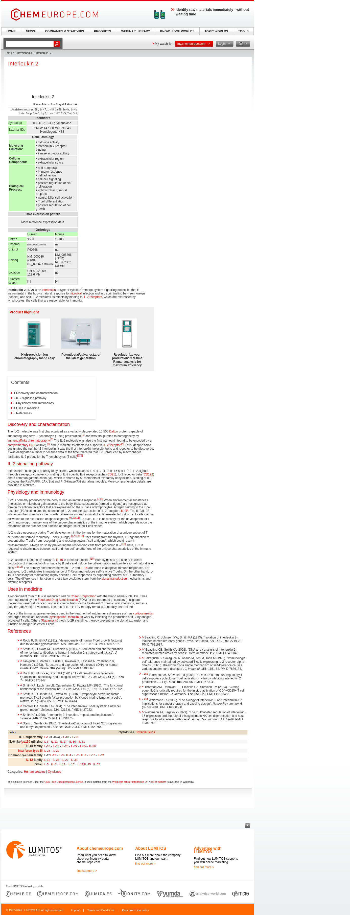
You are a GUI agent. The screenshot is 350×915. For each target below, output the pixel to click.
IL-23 (56, 759)
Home (8, 52)
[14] (82, 536)
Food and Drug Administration (58, 600)
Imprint (75, 910)
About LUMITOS (150, 848)
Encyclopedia (23, 52)
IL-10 (46, 746)
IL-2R (124, 511)
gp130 (25, 741)
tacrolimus (75, 617)
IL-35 (74, 759)
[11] (78, 517)
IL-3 (61, 755)
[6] (81, 455)
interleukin (49, 290)
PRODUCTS (102, 31)
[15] (92, 558)
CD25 (111, 474)
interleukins (145, 732)
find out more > (87, 871)
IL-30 (72, 741)
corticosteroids (143, 613)
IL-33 (75, 737)
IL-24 (83, 746)
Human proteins (34, 771)
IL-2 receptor (111, 445)
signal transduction (114, 578)
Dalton (113, 431)
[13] (77, 536)
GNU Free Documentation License (63, 782)
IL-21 (101, 755)
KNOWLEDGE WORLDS (177, 31)
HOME (11, 31)
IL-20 (65, 746)
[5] (78, 455)
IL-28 (46, 750)
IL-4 (68, 755)
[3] (48, 444)
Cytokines (54, 771)
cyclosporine (58, 617)
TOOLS (243, 31)
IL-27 (63, 741)
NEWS (30, 31)
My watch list (163, 43)
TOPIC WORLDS (216, 31)
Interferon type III (30, 750)
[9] (69, 517)
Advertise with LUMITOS (207, 850)
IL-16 (71, 764)
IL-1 (46, 737)
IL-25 (87, 764)
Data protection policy (135, 910)
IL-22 (74, 746)
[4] (122, 444)
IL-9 (83, 755)
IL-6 (46, 741)
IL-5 (46, 764)
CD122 (148, 474)
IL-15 (59, 560)
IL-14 (62, 764)
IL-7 (76, 755)
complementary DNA (21, 445)
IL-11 (54, 741)
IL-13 (92, 755)
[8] (101, 499)
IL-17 (80, 764)
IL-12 (29, 760)
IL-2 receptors (92, 297)
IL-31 (81, 741)
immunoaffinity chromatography (29, 440)
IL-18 (65, 737)
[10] (74, 517)
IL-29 (56, 750)
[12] (73, 536)
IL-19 (56, 746)
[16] (21, 566)
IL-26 (92, 746)
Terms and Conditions (100, 910)
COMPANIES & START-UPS (64, 31)
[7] (99, 499)
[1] (83, 434)
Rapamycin (49, 620)
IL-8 (53, 764)
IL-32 (96, 764)
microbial (75, 293)
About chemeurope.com (100, 848)
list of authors (158, 782)
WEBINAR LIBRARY (135, 31)
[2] (52, 439)
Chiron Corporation (83, 596)
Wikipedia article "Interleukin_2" (130, 782)
